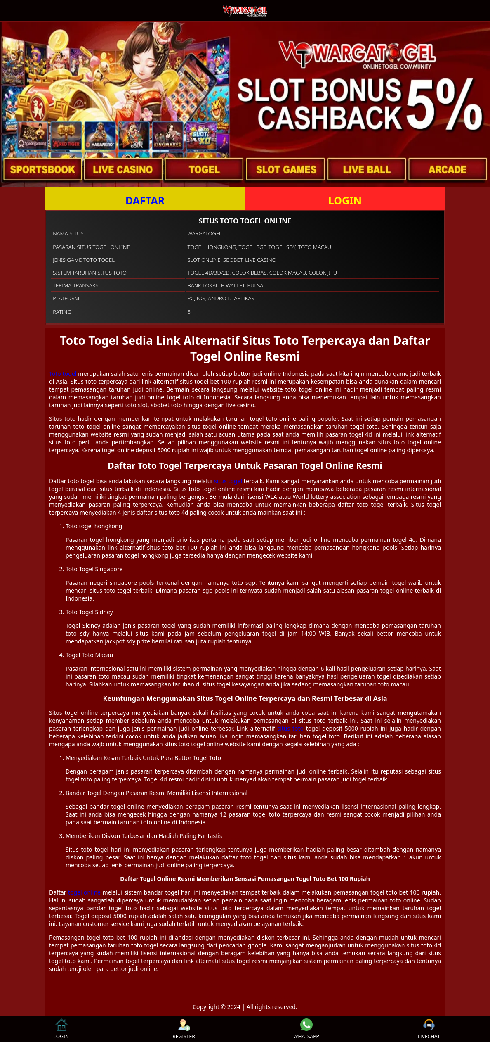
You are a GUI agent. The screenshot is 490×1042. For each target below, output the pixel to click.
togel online (84, 892)
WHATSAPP (306, 1029)
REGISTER (183, 1029)
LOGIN (345, 200)
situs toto (291, 728)
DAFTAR (145, 200)
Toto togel (62, 373)
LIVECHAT (428, 1029)
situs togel (228, 481)
